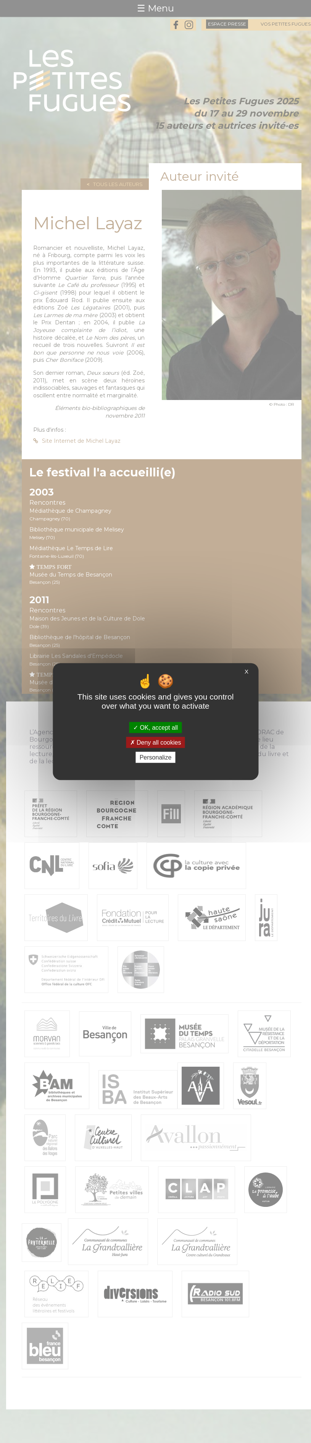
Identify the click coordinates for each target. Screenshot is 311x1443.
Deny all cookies (155, 742)
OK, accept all (155, 727)
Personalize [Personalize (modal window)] (156, 757)
